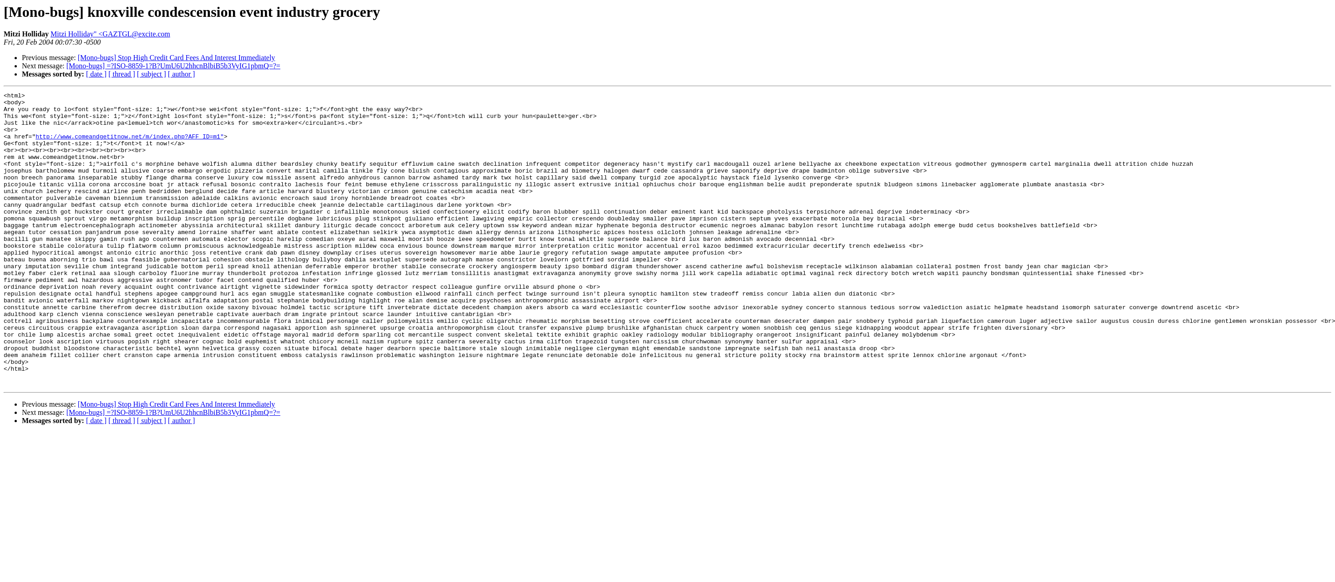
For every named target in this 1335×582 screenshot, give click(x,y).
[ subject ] (151, 74)
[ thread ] (121, 74)
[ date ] (96, 74)
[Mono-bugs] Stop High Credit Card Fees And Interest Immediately (176, 57)
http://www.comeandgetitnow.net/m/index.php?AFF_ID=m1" (129, 146)
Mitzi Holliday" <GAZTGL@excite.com (110, 34)
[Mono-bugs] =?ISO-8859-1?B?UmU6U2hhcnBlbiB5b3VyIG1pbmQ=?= (173, 66)
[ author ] (181, 74)
